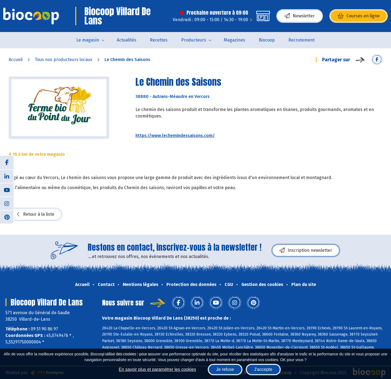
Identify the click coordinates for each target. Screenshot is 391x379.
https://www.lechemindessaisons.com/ (175, 135)
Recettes (159, 40)
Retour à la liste (35, 214)
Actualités (126, 40)
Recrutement (301, 40)
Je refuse (225, 369)
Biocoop (267, 40)
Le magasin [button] (87, 40)
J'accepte (263, 369)
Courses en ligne (359, 16)
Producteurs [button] (193, 40)
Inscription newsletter (305, 250)
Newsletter (300, 16)
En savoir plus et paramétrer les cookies (157, 369)
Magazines (234, 40)
